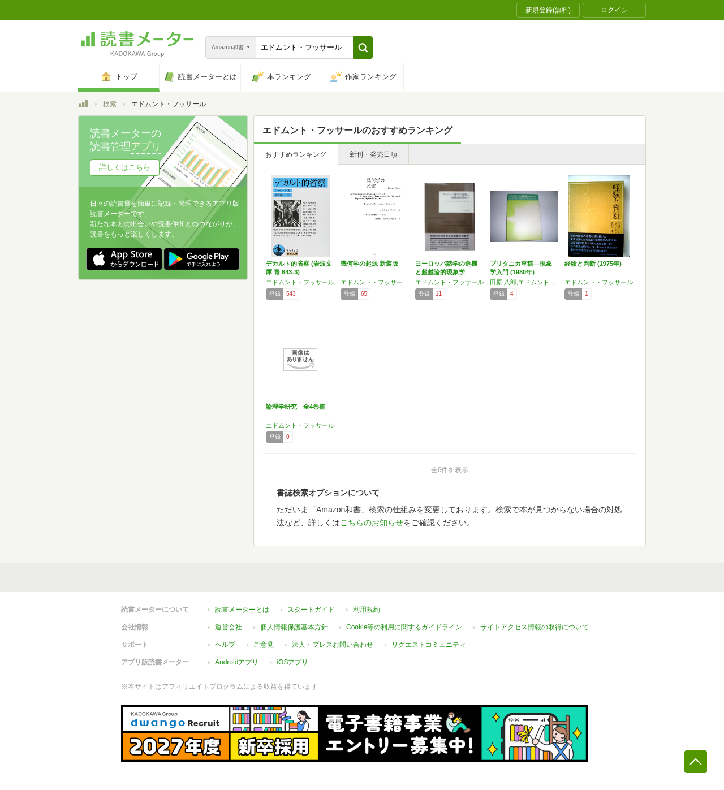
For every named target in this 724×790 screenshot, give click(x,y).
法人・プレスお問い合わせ (332, 644)
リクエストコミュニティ (428, 644)
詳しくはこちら (124, 167)
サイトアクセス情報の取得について (534, 627)
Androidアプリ (236, 662)
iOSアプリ (292, 662)
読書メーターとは (242, 609)
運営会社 (228, 627)
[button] (363, 47)
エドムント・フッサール (300, 282)
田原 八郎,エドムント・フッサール (524, 282)
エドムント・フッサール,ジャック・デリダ (375, 282)
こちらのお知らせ (371, 522)
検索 (110, 104)
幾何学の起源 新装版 (369, 263)
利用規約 (366, 609)
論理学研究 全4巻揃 (295, 406)
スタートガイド (311, 609)
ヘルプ (225, 644)
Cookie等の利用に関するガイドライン (404, 627)
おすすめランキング (295, 154)
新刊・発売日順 (373, 154)
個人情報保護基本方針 (294, 627)
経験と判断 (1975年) (593, 263)
